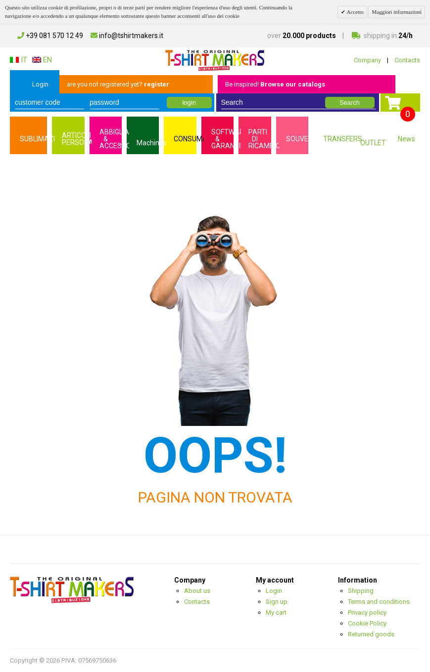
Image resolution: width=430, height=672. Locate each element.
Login (40, 84)
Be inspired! (275, 84)
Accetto (354, 12)
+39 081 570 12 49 (50, 36)
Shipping (361, 590)
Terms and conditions (379, 601)
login (188, 102)
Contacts (407, 60)
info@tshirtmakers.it (127, 36)
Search (349, 102)
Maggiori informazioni (397, 12)
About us (197, 590)
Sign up (276, 601)
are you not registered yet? (118, 84)
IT (18, 59)
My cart (276, 612)
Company (367, 60)
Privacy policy (367, 612)
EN (42, 59)
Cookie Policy (367, 623)
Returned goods (371, 634)
